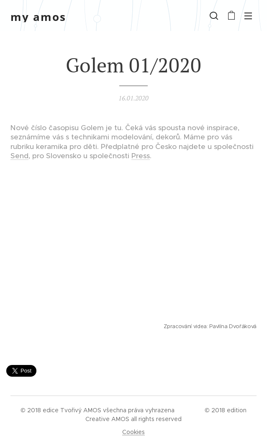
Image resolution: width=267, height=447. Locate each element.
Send (19, 156)
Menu (248, 15)
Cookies (133, 432)
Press (140, 156)
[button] (214, 15)
